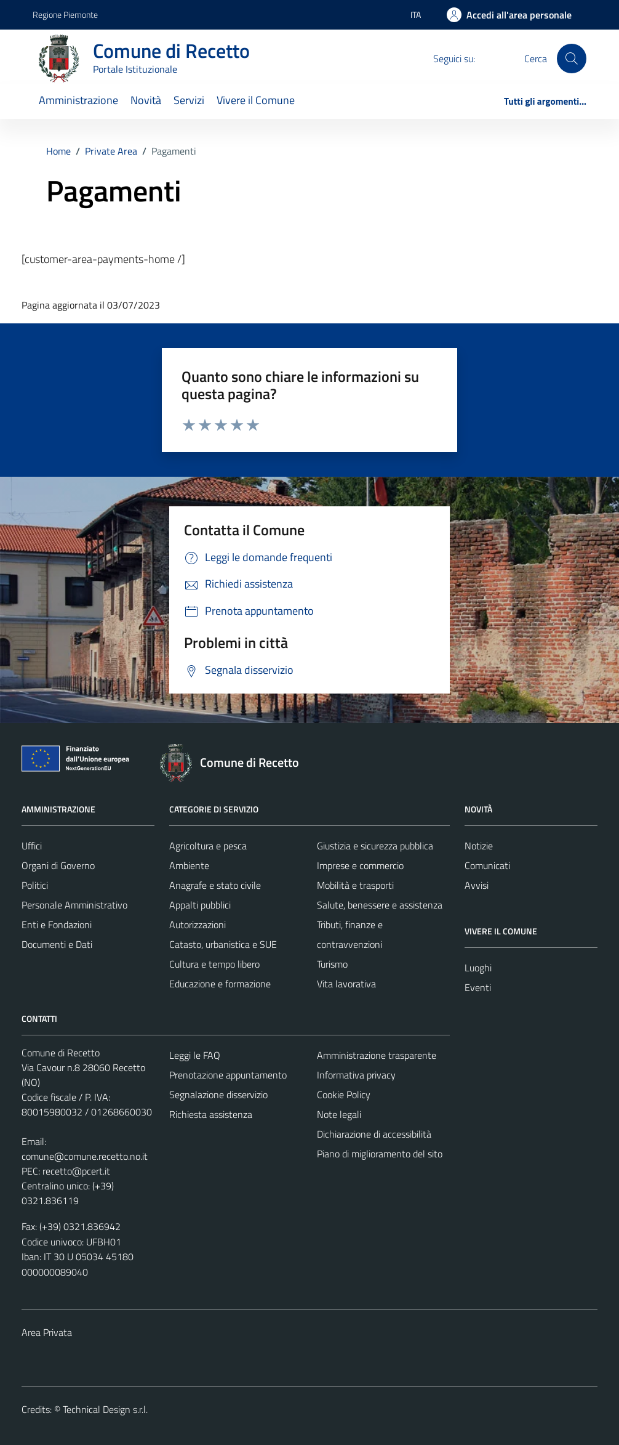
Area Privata (47, 1332)
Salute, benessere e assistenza (379, 904)
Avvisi (477, 885)
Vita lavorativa (346, 983)
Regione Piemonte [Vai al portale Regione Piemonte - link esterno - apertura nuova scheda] (65, 14)
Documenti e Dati (57, 944)
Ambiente (189, 865)
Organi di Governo (58, 865)
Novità (145, 100)
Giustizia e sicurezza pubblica (375, 845)
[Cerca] (571, 58)
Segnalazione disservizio (218, 1094)
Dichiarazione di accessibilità (374, 1134)
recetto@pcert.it (76, 1171)
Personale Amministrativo (74, 904)
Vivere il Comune (256, 100)
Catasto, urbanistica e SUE (223, 944)
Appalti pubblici (200, 904)
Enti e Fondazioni (57, 924)
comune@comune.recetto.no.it (85, 1156)
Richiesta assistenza (210, 1114)
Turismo (332, 964)
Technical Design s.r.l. (105, 1409)
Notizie (479, 845)
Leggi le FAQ (194, 1055)
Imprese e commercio (360, 865)
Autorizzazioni (197, 924)
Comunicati (487, 865)
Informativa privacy (356, 1074)
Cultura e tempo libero (214, 964)
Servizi (189, 100)
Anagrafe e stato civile (215, 885)
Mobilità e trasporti (355, 885)
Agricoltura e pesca (208, 845)
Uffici (32, 845)
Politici (35, 885)
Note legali (339, 1114)
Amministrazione (78, 100)
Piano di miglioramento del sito (379, 1153)
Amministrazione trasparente (376, 1055)
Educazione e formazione (220, 983)
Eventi (478, 987)
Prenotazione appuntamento (228, 1074)
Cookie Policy (343, 1094)
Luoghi (478, 967)
